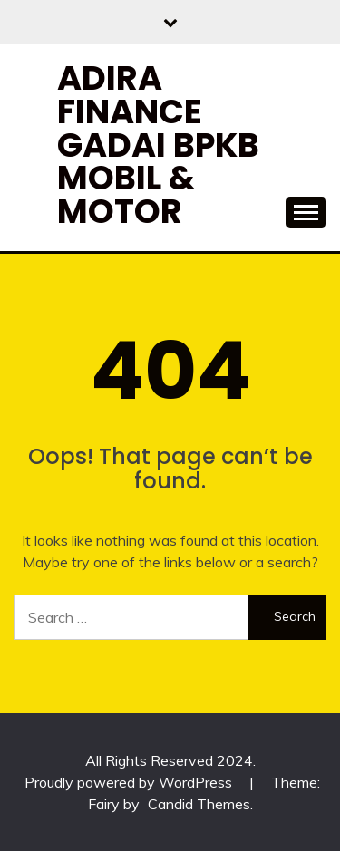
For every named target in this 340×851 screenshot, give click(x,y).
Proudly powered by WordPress (130, 782)
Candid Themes (199, 804)
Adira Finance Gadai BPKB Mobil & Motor (158, 144)
